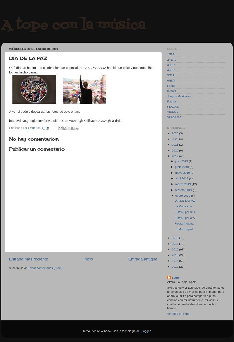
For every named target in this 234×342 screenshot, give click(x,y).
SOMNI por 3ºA (185, 217)
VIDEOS (172, 111)
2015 (175, 255)
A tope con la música (73, 26)
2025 (175, 133)
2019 (175, 156)
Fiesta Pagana (184, 223)
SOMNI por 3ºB (185, 212)
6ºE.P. (171, 80)
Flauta (171, 85)
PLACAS (173, 106)
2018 (175, 238)
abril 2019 (182, 178)
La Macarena (183, 206)
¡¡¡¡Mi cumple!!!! (185, 229)
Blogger (146, 331)
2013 (175, 266)
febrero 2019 (184, 190)
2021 (175, 144)
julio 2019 (182, 161)
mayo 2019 (183, 172)
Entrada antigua (142, 259)
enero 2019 (183, 195)
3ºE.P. (171, 64)
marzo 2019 (183, 184)
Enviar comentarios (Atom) (45, 268)
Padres (172, 101)
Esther (176, 277)
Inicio (88, 259)
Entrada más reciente (28, 259)
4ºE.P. (171, 70)
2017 (175, 243)
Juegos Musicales (179, 96)
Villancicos (174, 117)
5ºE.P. (171, 75)
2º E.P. (171, 59)
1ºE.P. (171, 54)
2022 (175, 139)
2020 (175, 150)
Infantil (171, 91)
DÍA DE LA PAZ (185, 200)
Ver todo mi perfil (178, 313)
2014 (175, 260)
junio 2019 (182, 166)
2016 (175, 249)
